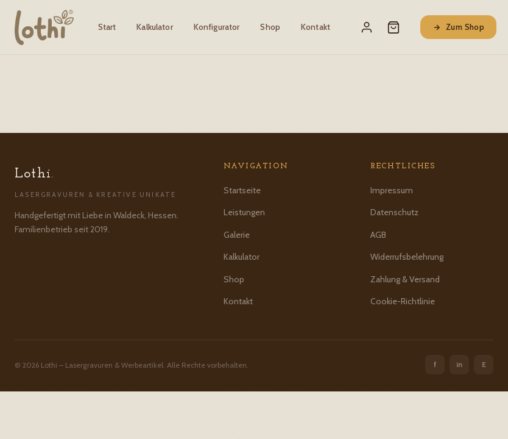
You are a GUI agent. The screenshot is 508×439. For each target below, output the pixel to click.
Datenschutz (394, 212)
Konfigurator (217, 26)
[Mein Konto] (367, 27)
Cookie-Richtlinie (402, 301)
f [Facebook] (435, 364)
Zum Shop (458, 27)
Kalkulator (154, 26)
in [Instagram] (459, 364)
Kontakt (315, 26)
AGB (378, 234)
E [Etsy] (484, 364)
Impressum (391, 190)
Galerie (237, 234)
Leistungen (244, 212)
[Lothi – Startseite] (44, 27)
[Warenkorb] (393, 27)
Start (107, 26)
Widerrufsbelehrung (406, 256)
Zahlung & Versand (405, 279)
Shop (270, 26)
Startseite (242, 190)
